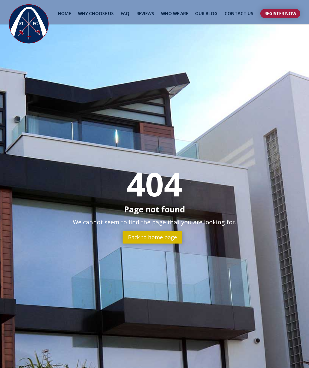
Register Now (280, 14)
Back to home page (152, 237)
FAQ (125, 14)
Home (64, 14)
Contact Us (239, 14)
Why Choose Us (96, 14)
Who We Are (174, 14)
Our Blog (206, 14)
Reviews (145, 14)
